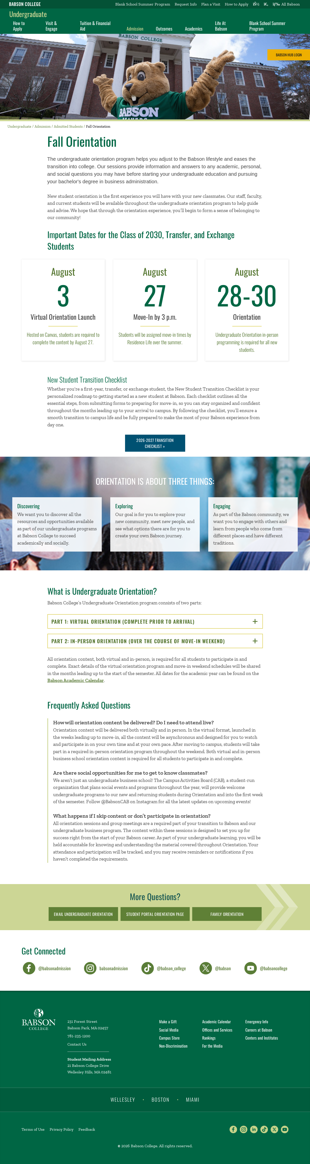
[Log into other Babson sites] (256, 4)
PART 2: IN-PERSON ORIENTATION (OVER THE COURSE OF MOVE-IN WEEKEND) (155, 641)
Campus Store (169, 1038)
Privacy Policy (61, 1129)
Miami (192, 1099)
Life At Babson (221, 26)
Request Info (186, 4)
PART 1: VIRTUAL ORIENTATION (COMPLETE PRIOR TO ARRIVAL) (154, 621)
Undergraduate (28, 14)
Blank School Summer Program (142, 4)
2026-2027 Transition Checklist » (154, 443)
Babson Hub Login (289, 54)
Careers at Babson (258, 1030)
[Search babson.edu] (266, 4)
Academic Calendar (216, 1022)
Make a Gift (168, 1022)
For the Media (212, 1046)
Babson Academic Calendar (75, 680)
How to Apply (236, 4)
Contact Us (76, 1044)
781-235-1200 (78, 1036)
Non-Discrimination (173, 1046)
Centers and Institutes (261, 1038)
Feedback (86, 1129)
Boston (160, 1099)
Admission (135, 28)
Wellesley (123, 1099)
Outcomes (164, 28)
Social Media (168, 1030)
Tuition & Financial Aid (95, 26)
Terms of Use (33, 1129)
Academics (193, 28)
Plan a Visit (210, 4)
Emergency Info (256, 1022)
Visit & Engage (51, 26)
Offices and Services (217, 1030)
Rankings (209, 1038)
